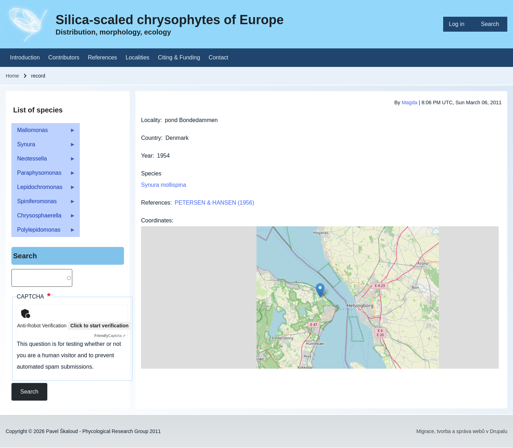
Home (12, 76)
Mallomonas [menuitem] (43, 132)
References (155, 203)
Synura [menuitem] (43, 146)
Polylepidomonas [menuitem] (43, 232)
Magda (409, 102)
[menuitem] (459, 24)
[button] (320, 290)
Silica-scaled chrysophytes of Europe (170, 19)
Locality (150, 120)
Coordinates (156, 220)
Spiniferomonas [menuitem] (43, 203)
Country (151, 138)
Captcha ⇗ (109, 336)
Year (146, 156)
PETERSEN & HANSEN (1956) (214, 203)
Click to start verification (99, 325)
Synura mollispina (163, 185)
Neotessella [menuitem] (43, 161)
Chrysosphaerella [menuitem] (43, 217)
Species (151, 173)
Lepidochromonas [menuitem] (43, 189)
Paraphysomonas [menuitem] (43, 175)
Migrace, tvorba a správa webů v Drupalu (461, 431)
